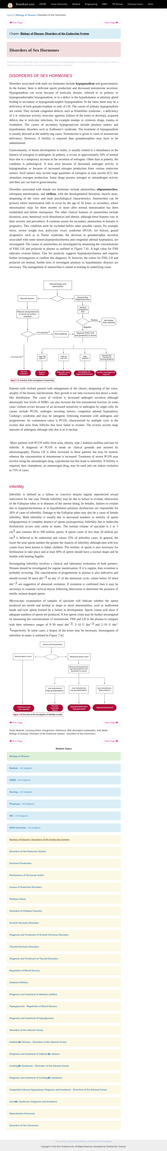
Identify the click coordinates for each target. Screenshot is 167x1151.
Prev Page (16, 22)
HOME (42, 4)
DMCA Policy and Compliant (100, 1141)
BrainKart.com (25, 4)
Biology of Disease (26, 15)
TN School (117, 4)
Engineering (91, 4)
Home (10, 15)
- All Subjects (20, 768)
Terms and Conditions (77, 1141)
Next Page (111, 22)
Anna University (59, 4)
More (150, 4)
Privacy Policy (61, 1141)
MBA (104, 4)
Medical (76, 4)
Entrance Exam (135, 4)
